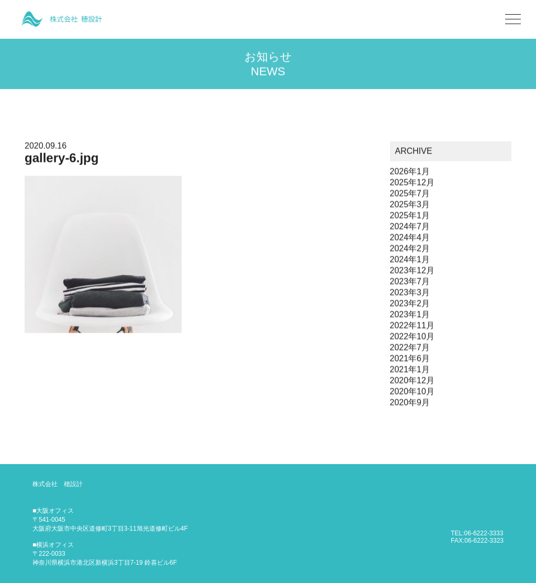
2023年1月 (410, 315)
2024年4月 (410, 238)
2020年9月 (410, 403)
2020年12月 (412, 381)
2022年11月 (412, 326)
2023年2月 (410, 304)
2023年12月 (412, 271)
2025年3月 (410, 205)
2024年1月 (410, 260)
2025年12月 (412, 183)
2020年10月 (412, 392)
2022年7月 (410, 348)
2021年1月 (410, 370)
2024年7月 (410, 227)
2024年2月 (410, 249)
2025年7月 (410, 194)
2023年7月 (410, 282)
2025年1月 (410, 216)
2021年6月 (410, 359)
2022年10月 (412, 337)
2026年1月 (410, 172)
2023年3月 (410, 293)
